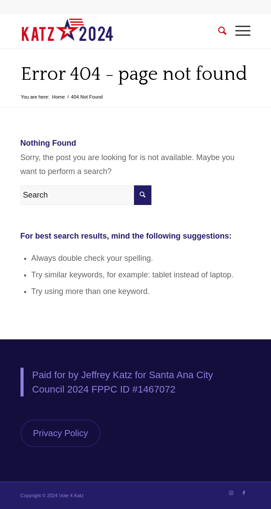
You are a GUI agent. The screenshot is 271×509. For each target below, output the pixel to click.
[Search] (217, 31)
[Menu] (238, 31)
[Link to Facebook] (243, 492)
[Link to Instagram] (230, 492)
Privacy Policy (60, 433)
